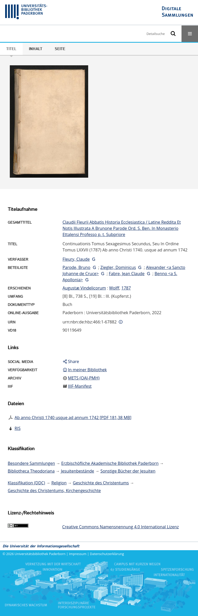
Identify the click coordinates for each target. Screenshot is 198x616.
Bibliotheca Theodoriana (31, 471)
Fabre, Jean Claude (127, 273)
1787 (126, 288)
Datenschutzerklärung (107, 553)
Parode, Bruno (76, 267)
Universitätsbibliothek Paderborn (40, 553)
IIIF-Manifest (80, 386)
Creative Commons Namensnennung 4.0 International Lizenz (120, 527)
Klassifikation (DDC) (26, 483)
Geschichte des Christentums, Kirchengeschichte (54, 490)
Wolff (114, 288)
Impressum (78, 553)
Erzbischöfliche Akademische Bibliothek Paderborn (110, 463)
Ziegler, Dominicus (118, 267)
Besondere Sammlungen (31, 463)
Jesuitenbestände (77, 471)
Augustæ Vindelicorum (84, 288)
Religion (59, 483)
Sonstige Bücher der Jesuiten (127, 471)
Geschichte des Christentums (101, 483)
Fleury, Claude (76, 259)
